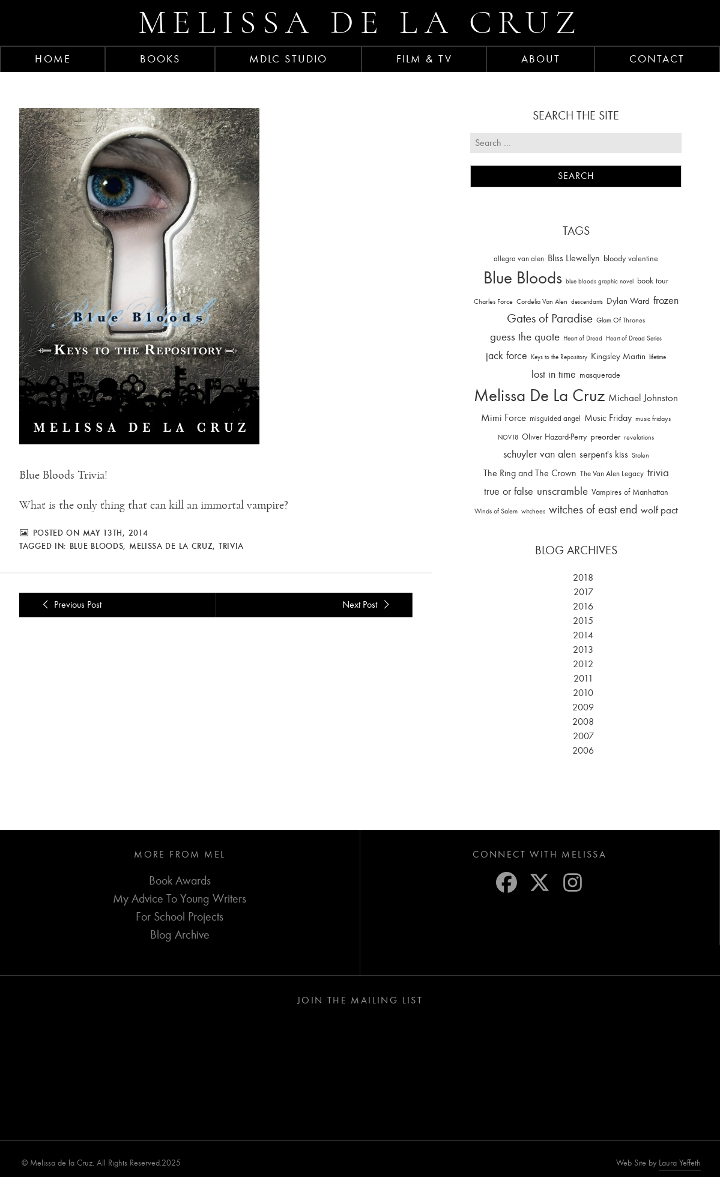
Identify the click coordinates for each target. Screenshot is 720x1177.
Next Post (367, 604)
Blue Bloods (97, 546)
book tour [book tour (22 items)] (652, 280)
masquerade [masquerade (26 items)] (599, 375)
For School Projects (179, 917)
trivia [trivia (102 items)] (658, 472)
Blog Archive (180, 935)
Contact (657, 59)
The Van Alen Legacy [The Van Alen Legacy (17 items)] (612, 473)
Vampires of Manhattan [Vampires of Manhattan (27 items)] (629, 492)
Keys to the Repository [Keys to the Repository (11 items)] (559, 357)
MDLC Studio (288, 59)
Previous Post (69, 604)
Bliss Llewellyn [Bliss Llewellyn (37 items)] (574, 258)
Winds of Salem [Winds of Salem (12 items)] (496, 511)
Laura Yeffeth (680, 1163)
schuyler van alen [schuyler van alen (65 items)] (539, 454)
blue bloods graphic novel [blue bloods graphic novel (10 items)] (600, 281)
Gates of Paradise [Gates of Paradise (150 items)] (550, 318)
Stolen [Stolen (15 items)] (640, 455)
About (541, 59)
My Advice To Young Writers (179, 899)
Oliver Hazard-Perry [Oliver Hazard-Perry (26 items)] (554, 437)
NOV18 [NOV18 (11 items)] (508, 437)
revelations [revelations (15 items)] (639, 437)
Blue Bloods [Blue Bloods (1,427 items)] (522, 278)
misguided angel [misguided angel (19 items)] (555, 418)
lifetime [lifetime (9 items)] (657, 357)
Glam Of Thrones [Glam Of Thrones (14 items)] (620, 320)
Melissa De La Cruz (171, 546)
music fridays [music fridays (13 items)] (653, 418)
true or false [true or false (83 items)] (508, 491)
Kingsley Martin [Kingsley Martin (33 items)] (618, 356)
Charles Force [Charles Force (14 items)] (493, 301)
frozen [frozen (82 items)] (666, 300)
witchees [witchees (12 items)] (533, 511)
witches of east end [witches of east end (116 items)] (593, 509)
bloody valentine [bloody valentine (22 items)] (631, 258)
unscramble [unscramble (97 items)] (562, 491)
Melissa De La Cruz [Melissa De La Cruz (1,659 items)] (539, 395)
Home (52, 59)
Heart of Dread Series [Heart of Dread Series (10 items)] (634, 338)
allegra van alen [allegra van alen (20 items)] (519, 258)
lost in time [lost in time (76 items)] (553, 374)
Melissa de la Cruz (360, 22)
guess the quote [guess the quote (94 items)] (525, 336)
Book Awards (180, 881)
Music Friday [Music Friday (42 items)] (608, 418)
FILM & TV (424, 59)
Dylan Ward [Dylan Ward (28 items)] (628, 301)
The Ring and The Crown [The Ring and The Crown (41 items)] (529, 473)
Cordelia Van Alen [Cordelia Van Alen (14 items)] (541, 301)
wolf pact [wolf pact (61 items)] (659, 510)
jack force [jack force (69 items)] (506, 355)
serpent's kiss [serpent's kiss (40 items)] (603, 454)
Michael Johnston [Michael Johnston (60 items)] (643, 398)
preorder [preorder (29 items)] (605, 437)
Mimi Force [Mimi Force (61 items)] (503, 417)
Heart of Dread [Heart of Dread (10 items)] (582, 338)
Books (160, 59)
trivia (231, 546)
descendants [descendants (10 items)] (587, 302)
